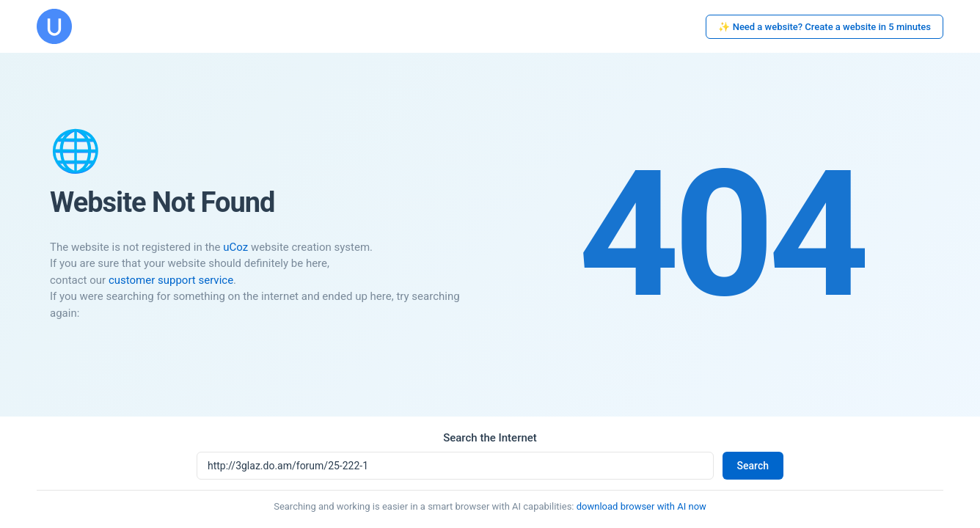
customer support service (171, 280)
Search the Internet (490, 437)
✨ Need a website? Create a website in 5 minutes (824, 26)
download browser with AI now (641, 506)
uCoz (235, 247)
